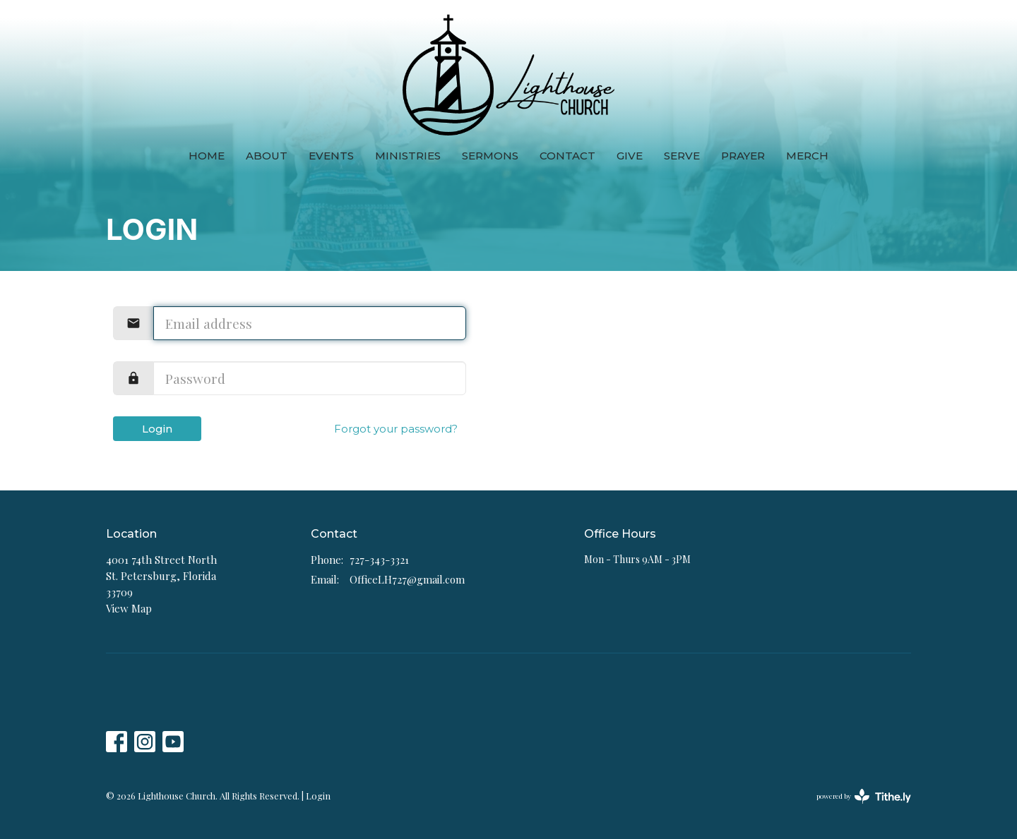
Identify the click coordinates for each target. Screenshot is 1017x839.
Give (630, 155)
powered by (863, 796)
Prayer (743, 155)
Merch (807, 155)
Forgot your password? (396, 428)
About (266, 155)
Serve (682, 155)
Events (331, 155)
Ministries (408, 155)
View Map (129, 608)
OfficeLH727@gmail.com (407, 579)
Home (207, 155)
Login (157, 428)
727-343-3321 (379, 560)
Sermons (490, 155)
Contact (567, 155)
